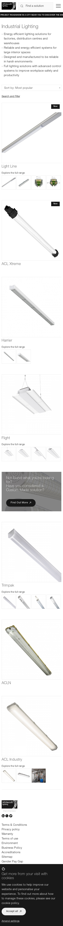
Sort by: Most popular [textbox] (18, 88)
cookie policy (10, 903)
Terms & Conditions (14, 825)
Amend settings (11, 921)
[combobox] (32, 88)
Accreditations (11, 852)
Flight (6, 438)
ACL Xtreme (11, 264)
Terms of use (10, 838)
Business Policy (12, 848)
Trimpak (8, 586)
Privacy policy (11, 829)
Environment (10, 843)
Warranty (7, 834)
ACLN (6, 683)
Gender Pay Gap (12, 861)
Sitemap (7, 857)
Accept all (12, 911)
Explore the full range (13, 173)
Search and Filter (11, 96)
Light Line (9, 167)
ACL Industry (12, 760)
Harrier (7, 341)
